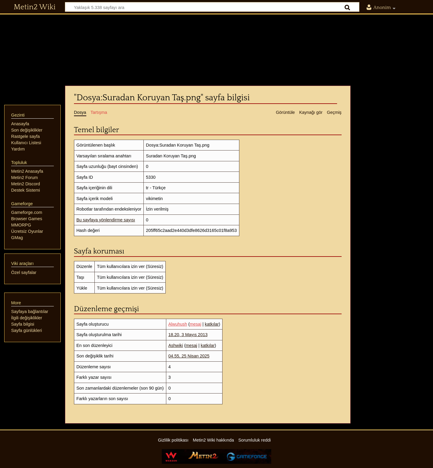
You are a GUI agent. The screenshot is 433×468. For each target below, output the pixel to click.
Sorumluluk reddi (254, 440)
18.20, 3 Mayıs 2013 (187, 334)
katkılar (212, 324)
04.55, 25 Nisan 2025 (189, 356)
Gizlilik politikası (173, 440)
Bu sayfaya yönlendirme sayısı (105, 219)
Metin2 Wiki (35, 7)
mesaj (195, 324)
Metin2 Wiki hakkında (213, 440)
